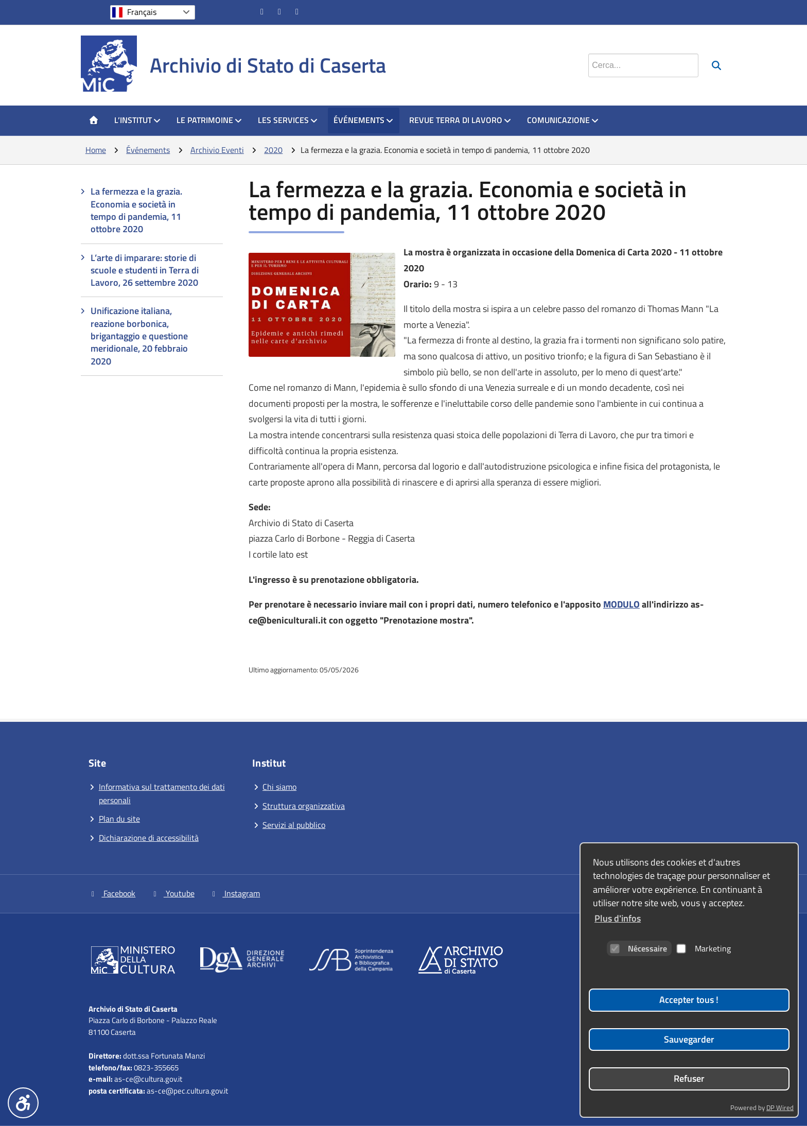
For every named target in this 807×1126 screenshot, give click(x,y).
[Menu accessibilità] (23, 1102)
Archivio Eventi (217, 150)
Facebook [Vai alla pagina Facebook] (112, 893)
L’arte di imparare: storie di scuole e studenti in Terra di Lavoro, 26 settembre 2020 (145, 270)
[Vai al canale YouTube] (280, 11)
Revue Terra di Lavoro (460, 120)
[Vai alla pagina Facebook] (263, 11)
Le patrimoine (209, 120)
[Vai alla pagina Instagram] (298, 11)
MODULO (621, 604)
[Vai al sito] (133, 962)
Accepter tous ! (688, 1000)
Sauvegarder (689, 1039)
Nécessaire (638, 948)
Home (95, 150)
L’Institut (137, 120)
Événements (364, 120)
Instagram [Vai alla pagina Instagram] (234, 893)
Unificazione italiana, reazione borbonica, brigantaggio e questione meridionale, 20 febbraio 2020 (139, 336)
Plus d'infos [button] (617, 918)
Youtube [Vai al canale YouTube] (172, 893)
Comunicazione (563, 120)
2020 (273, 150)
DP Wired (780, 1107)
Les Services (288, 120)
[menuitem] (94, 120)
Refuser (689, 1078)
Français (141, 12)
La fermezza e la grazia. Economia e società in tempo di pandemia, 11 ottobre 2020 (136, 210)
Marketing (704, 948)
